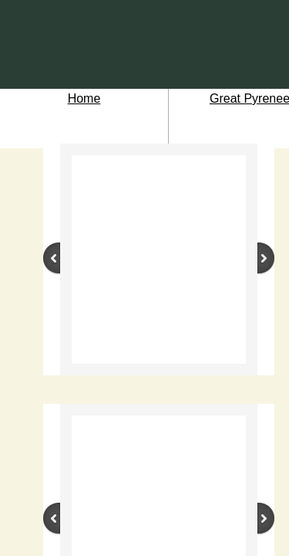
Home (84, 98)
